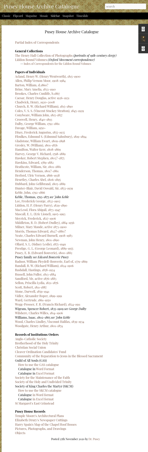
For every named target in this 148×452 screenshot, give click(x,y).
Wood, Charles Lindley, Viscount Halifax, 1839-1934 (49, 260)
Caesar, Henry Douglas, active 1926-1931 (42, 37)
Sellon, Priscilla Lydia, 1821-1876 (36, 222)
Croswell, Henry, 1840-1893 (33, 58)
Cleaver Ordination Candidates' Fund (67, 346)
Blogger (98, 449)
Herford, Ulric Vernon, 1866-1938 (37, 114)
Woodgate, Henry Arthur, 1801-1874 (39, 265)
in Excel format (70, 393)
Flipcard (18, 16)
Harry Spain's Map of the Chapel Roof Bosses (73, 418)
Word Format (72, 363)
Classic (6, 16)
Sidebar (55, 16)
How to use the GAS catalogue (65, 359)
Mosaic (44, 16)
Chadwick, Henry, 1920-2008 (35, 41)
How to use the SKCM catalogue (67, 384)
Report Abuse (109, 449)
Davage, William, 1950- (30, 67)
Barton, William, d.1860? (31, 24)
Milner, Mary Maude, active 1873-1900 (41, 166)
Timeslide (82, 16)
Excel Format (73, 367)
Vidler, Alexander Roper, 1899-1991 (38, 235)
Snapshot (68, 16)
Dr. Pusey (112, 433)
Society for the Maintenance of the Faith (69, 372)
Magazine (31, 16)
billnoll (79, 449)
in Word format (70, 389)
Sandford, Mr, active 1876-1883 (35, 217)
